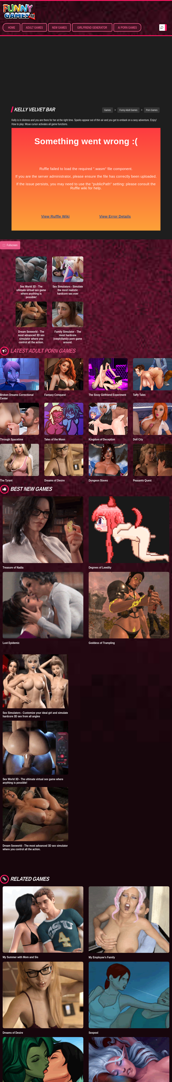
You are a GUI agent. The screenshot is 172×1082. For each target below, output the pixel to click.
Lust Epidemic (11, 588)
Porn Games (151, 55)
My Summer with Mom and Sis (20, 902)
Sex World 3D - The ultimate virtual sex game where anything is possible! (31, 237)
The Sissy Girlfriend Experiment (107, 340)
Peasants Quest (142, 425)
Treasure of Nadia (13, 512)
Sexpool (93, 978)
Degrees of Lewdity (100, 512)
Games (107, 55)
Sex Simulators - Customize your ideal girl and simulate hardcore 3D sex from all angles (35, 659)
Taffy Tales (139, 340)
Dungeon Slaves (98, 425)
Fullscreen (10, 190)
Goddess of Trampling (102, 588)
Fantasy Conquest (55, 340)
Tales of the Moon (54, 384)
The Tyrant (6, 425)
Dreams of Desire (54, 425)
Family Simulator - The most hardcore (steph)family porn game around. (67, 282)
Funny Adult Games (128, 55)
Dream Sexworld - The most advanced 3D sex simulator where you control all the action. (31, 282)
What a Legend (97, 1053)
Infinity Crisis (10, 1053)
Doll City (138, 384)
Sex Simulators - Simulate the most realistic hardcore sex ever (67, 235)
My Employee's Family (102, 902)
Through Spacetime (11, 384)
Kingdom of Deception (102, 384)
